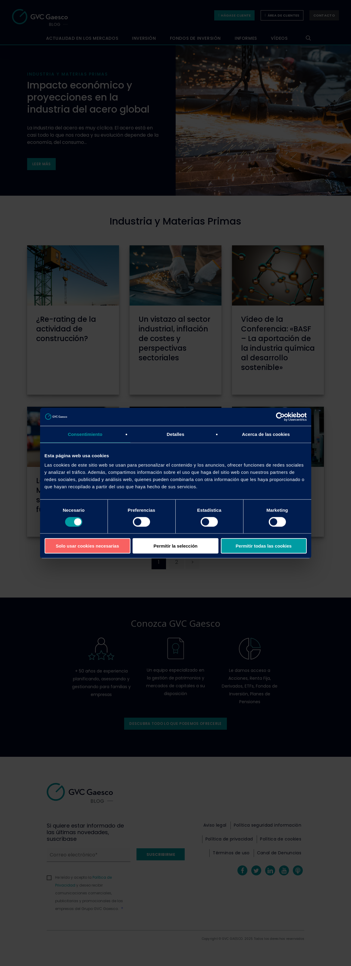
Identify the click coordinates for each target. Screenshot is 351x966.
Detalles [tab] (175, 433)
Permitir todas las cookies (264, 545)
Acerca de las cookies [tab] (266, 433)
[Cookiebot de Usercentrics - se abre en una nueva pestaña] (280, 416)
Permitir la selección (176, 545)
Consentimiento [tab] (85, 433)
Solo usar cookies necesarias (87, 545)
